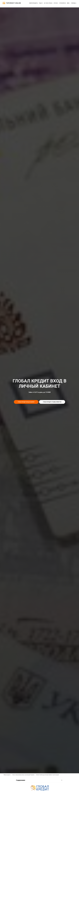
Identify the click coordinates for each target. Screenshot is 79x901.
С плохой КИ (62, 3)
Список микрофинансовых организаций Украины (23, 774)
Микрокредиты (33, 3)
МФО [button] (68, 3)
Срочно (56, 3)
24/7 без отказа (48, 3)
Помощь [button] (73, 3)
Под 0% (41, 3)
